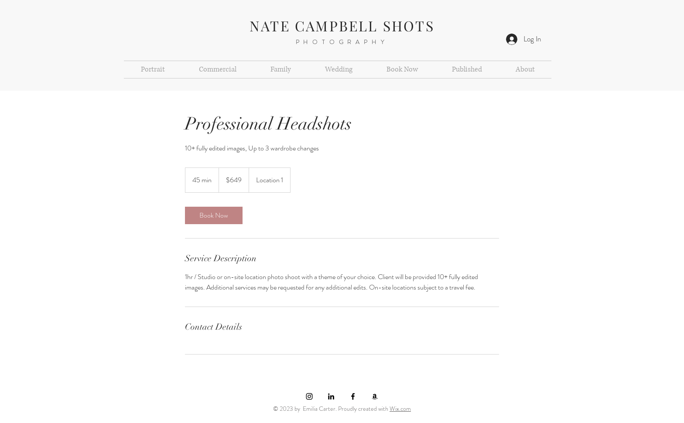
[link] (214, 215)
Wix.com (400, 408)
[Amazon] (374, 396)
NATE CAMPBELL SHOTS (342, 25)
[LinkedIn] (331, 396)
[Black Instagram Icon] (309, 396)
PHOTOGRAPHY (342, 42)
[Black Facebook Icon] (353, 396)
